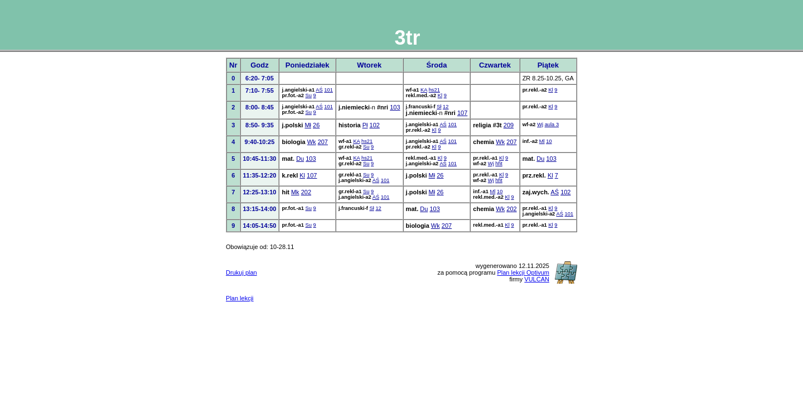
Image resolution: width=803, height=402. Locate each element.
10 (549, 141)
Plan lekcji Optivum (523, 272)
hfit (498, 163)
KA (423, 90)
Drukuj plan (241, 272)
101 (328, 90)
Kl (440, 95)
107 (462, 112)
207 (323, 141)
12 (445, 106)
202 (306, 192)
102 (375, 125)
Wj (540, 124)
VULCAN (536, 279)
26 (316, 125)
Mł (307, 125)
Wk (311, 141)
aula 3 (552, 124)
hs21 (434, 90)
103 (395, 107)
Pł (365, 125)
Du (300, 158)
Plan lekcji (240, 298)
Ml (542, 141)
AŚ (319, 90)
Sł (439, 106)
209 (509, 125)
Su (309, 95)
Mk (295, 192)
